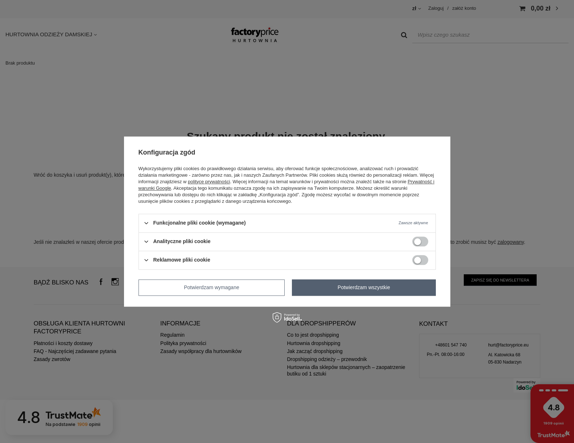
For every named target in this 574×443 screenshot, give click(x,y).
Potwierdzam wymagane (211, 287)
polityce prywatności (209, 181)
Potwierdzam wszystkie (364, 287)
